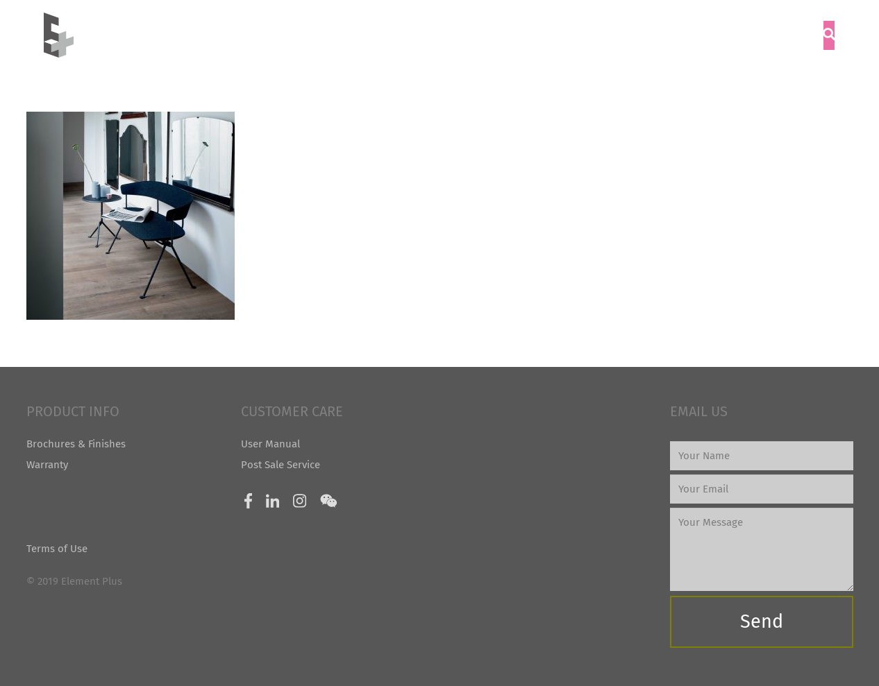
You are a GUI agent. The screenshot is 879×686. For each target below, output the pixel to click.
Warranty (47, 464)
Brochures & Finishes (76, 444)
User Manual (270, 444)
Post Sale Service (280, 464)
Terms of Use (56, 548)
